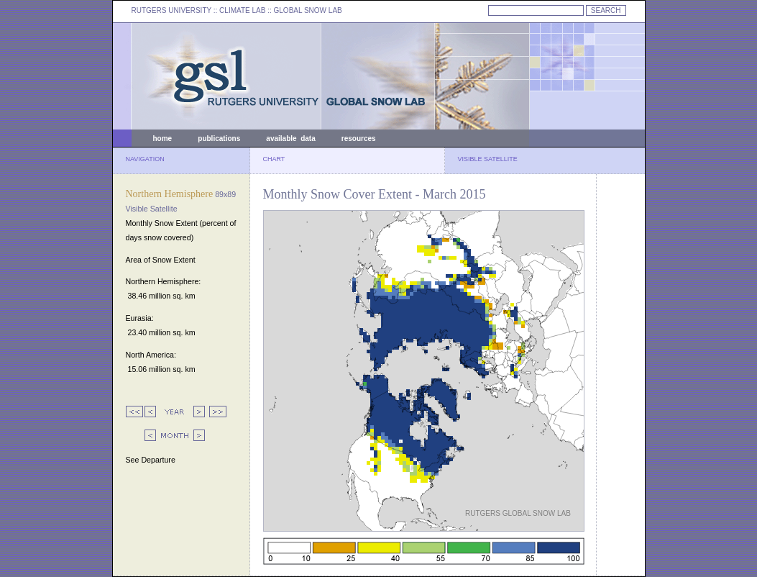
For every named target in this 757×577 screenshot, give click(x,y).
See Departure (150, 459)
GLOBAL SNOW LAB (308, 10)
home (163, 138)
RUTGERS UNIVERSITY (172, 10)
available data (290, 138)
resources (358, 138)
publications (219, 138)
